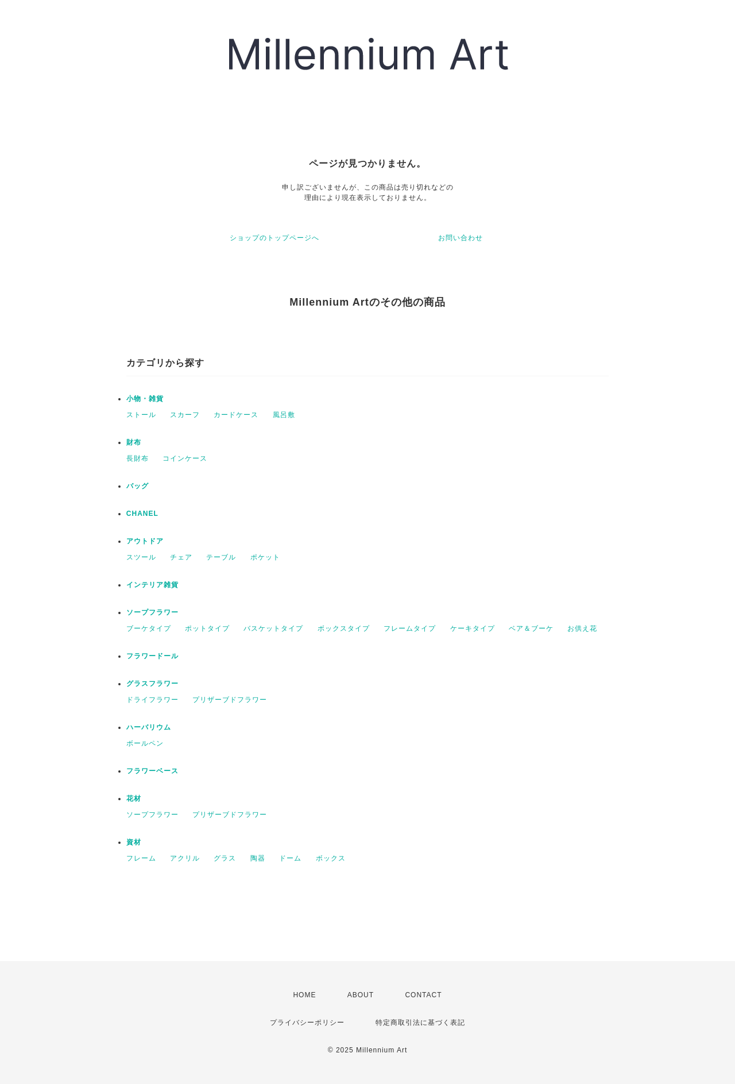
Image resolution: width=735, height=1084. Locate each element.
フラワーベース (152, 771)
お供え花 (582, 628)
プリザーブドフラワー (229, 700)
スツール (141, 557)
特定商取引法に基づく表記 (420, 1023)
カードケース (236, 415)
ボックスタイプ (344, 628)
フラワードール (152, 656)
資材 (133, 842)
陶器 (257, 858)
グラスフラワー (152, 684)
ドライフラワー (152, 700)
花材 (133, 798)
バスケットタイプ (273, 628)
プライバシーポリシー (307, 1023)
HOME (304, 995)
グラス (225, 858)
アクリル (185, 858)
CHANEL (142, 514)
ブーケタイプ (148, 628)
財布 (133, 442)
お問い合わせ (460, 238)
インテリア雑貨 (152, 585)
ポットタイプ (207, 628)
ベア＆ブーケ (531, 628)
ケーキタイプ (472, 628)
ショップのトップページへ (274, 238)
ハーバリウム (148, 727)
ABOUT (360, 995)
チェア (181, 557)
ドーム (290, 858)
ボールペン (145, 743)
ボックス (331, 858)
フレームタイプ (410, 628)
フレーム (141, 858)
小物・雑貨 (145, 399)
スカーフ (185, 415)
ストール (141, 415)
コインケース (185, 458)
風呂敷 (284, 415)
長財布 (137, 458)
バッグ (137, 486)
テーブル (221, 557)
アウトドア (145, 541)
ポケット (265, 557)
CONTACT (423, 995)
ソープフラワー (152, 612)
